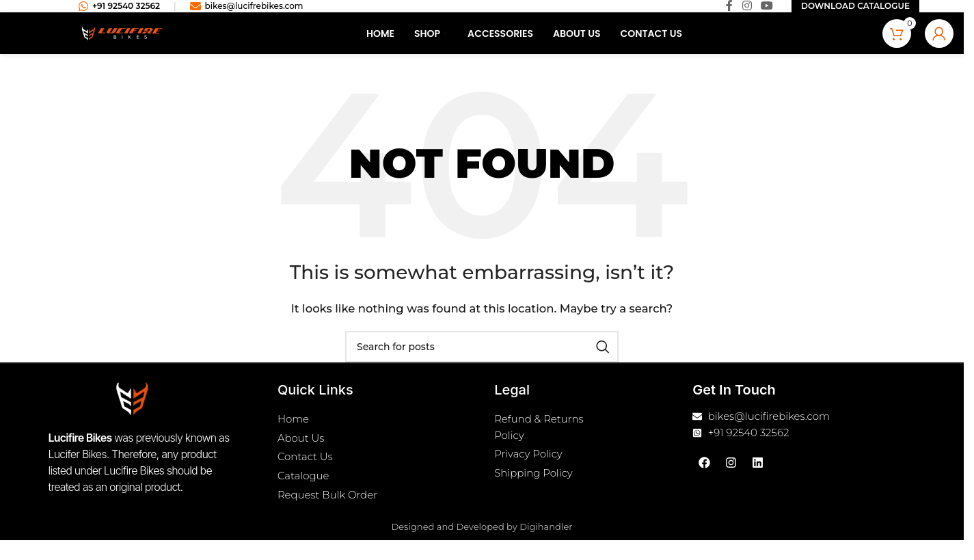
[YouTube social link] (767, 12)
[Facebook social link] (729, 12)
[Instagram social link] (747, 12)
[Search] (482, 358)
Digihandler (545, 543)
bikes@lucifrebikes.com (246, 12)
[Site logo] (122, 44)
